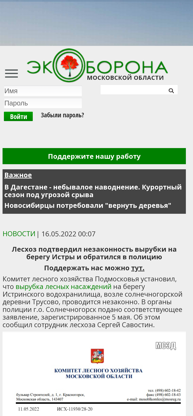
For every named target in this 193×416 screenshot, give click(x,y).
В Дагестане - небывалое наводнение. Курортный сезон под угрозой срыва (93, 190)
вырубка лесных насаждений (64, 286)
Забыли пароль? (62, 114)
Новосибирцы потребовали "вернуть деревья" (87, 205)
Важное (18, 174)
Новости (19, 233)
